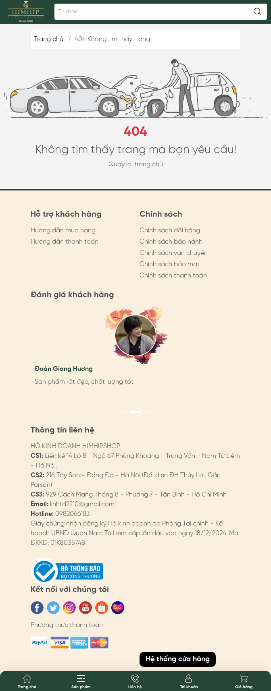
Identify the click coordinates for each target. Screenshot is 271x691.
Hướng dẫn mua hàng (63, 230)
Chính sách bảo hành (171, 241)
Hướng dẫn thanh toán (64, 241)
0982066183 (72, 514)
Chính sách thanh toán (173, 275)
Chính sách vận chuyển (174, 253)
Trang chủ (48, 39)
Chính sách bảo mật (170, 264)
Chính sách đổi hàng (170, 230)
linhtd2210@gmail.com (82, 504)
